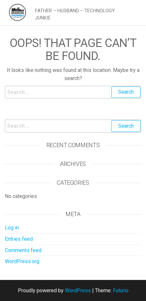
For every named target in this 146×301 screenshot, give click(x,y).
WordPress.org (22, 261)
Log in (12, 228)
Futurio (120, 290)
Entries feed (19, 239)
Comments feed (23, 250)
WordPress (78, 290)
